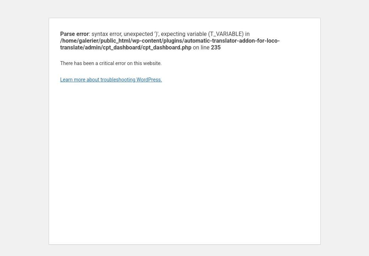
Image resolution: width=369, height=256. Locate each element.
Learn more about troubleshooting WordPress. (111, 79)
